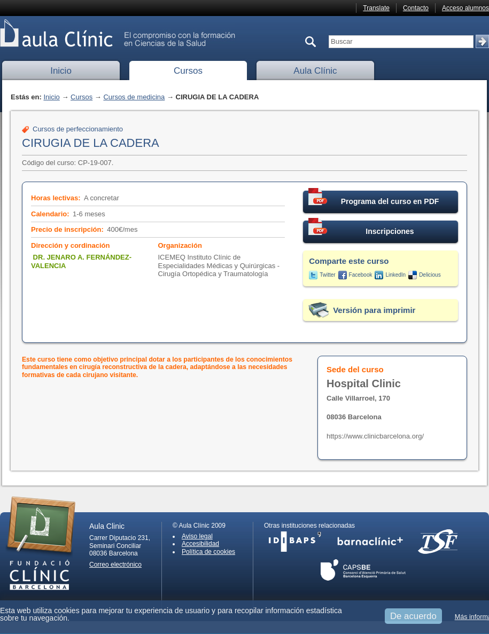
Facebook (360, 275)
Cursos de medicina (134, 97)
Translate (376, 8)
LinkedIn (395, 275)
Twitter (327, 275)
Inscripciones (361, 228)
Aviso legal (197, 536)
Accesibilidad (200, 543)
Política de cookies (208, 551)
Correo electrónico (115, 564)
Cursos (188, 71)
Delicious (430, 275)
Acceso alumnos (465, 8)
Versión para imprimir (374, 310)
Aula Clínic (315, 71)
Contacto (416, 8)
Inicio (61, 71)
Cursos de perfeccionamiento (78, 129)
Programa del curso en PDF (373, 198)
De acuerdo (413, 616)
